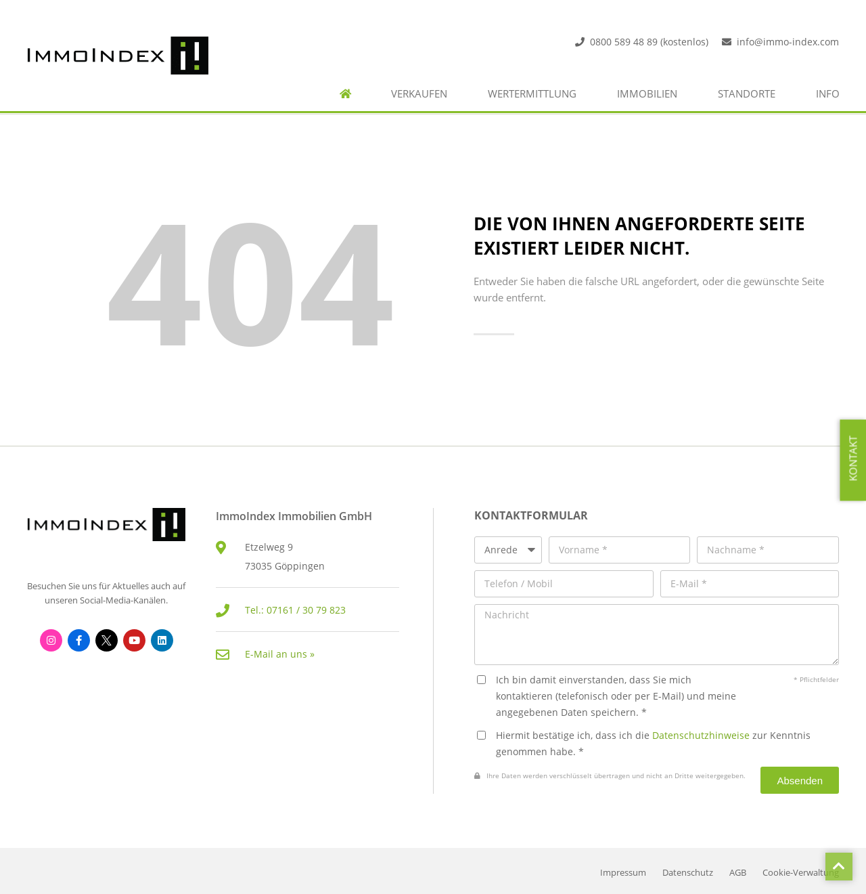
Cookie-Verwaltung (800, 872)
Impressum (623, 872)
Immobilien (647, 94)
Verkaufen (419, 94)
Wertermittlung (532, 94)
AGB (737, 872)
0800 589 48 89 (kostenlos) (649, 41)
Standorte (746, 94)
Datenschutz (687, 872)
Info (828, 94)
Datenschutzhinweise (701, 735)
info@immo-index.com (788, 41)
